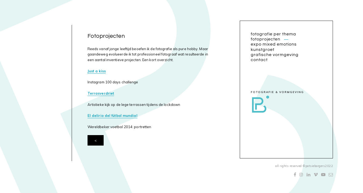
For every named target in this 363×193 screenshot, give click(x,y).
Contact (259, 60)
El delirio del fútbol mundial (112, 115)
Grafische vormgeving (275, 55)
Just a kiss (97, 71)
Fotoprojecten (265, 39)
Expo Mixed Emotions (274, 44)
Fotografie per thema (273, 34)
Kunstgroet (262, 49)
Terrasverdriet (101, 93)
